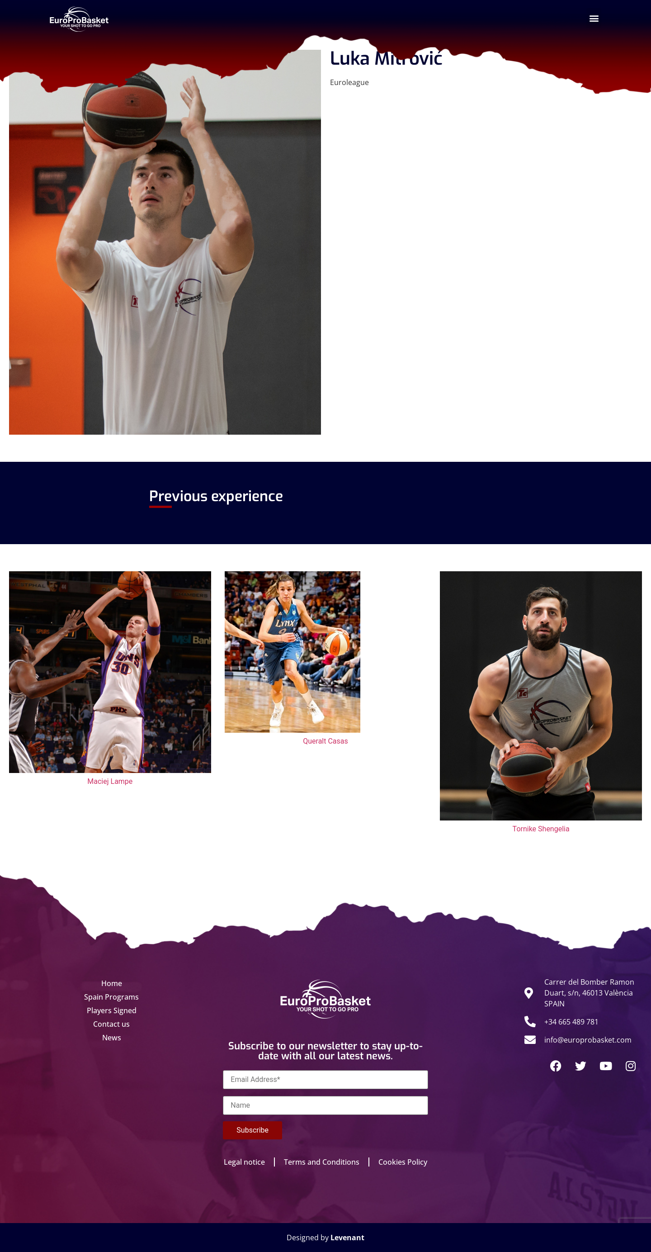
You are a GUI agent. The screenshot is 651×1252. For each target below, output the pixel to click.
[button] (593, 18)
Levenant (347, 1238)
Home (111, 983)
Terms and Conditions (321, 1162)
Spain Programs (111, 997)
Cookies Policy (402, 1162)
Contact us (111, 1024)
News (111, 1038)
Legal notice (244, 1162)
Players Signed (112, 1010)
